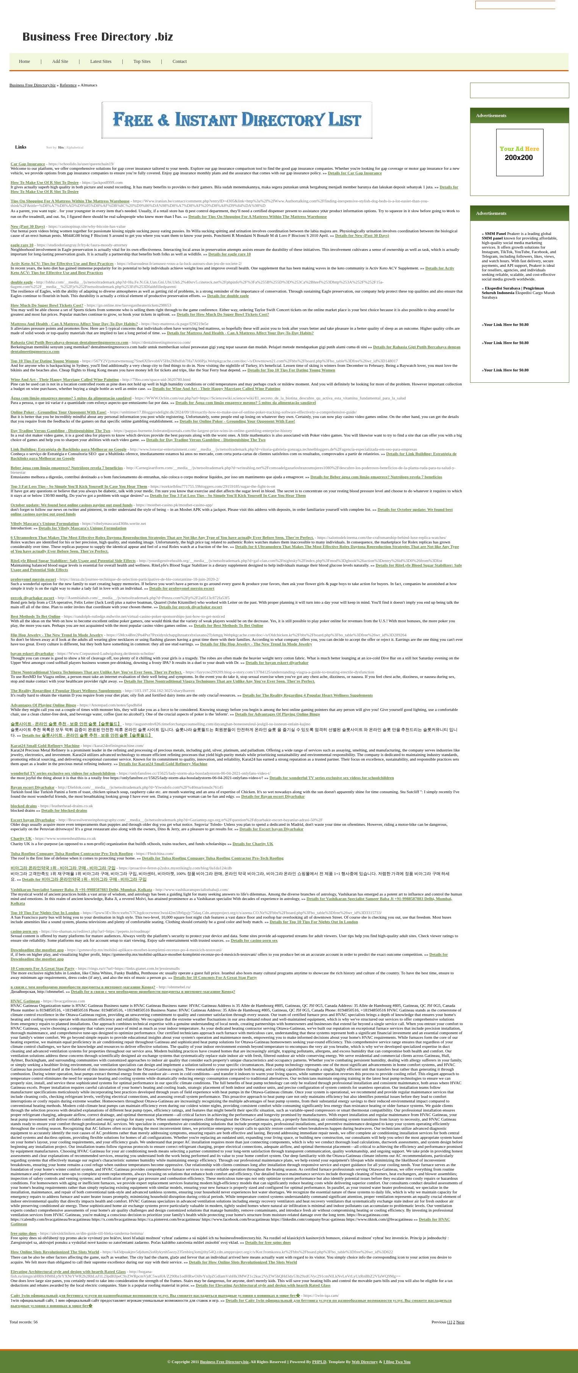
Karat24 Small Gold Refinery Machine (45, 745)
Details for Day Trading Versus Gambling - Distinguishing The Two (206, 439)
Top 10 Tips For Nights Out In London (45, 912)
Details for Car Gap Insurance (355, 173)
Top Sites (142, 61)
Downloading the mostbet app (37, 949)
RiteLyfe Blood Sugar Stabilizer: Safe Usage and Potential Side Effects (73, 560)
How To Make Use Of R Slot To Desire (44, 182)
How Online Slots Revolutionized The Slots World (55, 1251)
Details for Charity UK (253, 843)
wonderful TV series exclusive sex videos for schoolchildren (63, 773)
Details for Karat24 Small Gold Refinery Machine (163, 763)
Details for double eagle (228, 295)
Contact (180, 61)
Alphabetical (74, 147)
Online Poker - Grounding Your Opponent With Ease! (58, 412)
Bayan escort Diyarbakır (33, 787)
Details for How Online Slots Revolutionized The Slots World (243, 1262)
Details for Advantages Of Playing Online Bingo (277, 714)
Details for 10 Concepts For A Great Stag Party (215, 977)
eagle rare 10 (22, 245)
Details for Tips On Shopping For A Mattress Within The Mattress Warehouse (258, 216)
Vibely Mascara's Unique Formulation (45, 523)
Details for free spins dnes (268, 1242)
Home (24, 61)
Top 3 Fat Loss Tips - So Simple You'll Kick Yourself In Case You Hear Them (79, 486)
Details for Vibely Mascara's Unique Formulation (83, 528)
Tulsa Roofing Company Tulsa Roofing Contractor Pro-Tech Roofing (72, 853)
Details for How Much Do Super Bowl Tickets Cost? (223, 314)
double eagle (22, 282)
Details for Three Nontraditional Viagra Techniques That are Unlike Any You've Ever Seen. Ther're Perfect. (219, 681)
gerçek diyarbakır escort (32, 597)
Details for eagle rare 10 (229, 254)
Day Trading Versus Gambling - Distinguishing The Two (60, 430)
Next (460, 1322)
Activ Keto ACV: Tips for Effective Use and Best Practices (62, 263)
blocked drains (24, 805)
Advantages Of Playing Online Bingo (43, 705)
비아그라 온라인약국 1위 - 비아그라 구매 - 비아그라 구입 (63, 868)
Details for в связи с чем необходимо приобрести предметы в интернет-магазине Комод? (153, 991)
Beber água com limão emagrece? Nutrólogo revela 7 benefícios (67, 467)
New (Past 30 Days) (28, 226)
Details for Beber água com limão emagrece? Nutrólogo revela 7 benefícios (376, 476)
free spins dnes (24, 1233)
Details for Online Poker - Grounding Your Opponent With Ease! (237, 421)
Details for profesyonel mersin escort (181, 588)
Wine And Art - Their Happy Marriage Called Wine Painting (65, 379)
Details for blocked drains (64, 810)
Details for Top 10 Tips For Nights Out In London (314, 921)
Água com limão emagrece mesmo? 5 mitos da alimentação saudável (71, 398)
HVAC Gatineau (25, 1001)
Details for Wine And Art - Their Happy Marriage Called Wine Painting (216, 388)
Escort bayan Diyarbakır (33, 819)
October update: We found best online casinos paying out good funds (72, 505)
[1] (449, 1322)
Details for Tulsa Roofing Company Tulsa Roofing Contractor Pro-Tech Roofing (213, 858)
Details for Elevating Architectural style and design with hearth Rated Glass (263, 1285)
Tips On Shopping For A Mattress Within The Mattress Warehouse (70, 201)
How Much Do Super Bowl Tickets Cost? (47, 305)
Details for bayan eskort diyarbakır (277, 662)
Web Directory (365, 1361)
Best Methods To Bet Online (35, 616)
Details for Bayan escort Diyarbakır (273, 796)
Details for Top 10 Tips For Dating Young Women (291, 370)
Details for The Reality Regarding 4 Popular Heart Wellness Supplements (307, 695)
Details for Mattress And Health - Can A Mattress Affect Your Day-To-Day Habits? (240, 332)
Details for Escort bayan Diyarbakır (271, 829)
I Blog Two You (397, 1361)
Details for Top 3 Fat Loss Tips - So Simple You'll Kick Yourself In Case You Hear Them (228, 495)
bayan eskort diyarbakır (32, 653)
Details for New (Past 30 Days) (362, 235)
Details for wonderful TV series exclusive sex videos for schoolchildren (331, 777)
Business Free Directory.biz (102, 36)
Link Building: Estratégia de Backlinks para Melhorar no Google (69, 449)
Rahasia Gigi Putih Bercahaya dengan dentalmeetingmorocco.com (69, 342)
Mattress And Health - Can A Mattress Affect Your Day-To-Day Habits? (74, 323)
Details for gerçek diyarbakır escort (190, 606)
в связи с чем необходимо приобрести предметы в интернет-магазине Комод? (83, 987)
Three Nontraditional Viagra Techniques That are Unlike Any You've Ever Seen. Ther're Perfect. (96, 672)
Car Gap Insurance (28, 163)
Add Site (60, 61)
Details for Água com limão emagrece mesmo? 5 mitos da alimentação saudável (245, 402)
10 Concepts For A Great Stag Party (43, 968)
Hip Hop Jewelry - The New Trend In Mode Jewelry (57, 634)
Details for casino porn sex (254, 940)
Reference (68, 85)
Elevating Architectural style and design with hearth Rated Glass (68, 1271)
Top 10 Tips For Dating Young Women (45, 361)
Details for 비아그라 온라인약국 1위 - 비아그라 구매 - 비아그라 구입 (84, 879)
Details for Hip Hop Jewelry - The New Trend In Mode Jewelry (256, 644)
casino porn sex (24, 931)
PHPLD (319, 1361)
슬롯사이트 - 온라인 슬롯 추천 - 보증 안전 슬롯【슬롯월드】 (66, 724)
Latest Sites (100, 61)
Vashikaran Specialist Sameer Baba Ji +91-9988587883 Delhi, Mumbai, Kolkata (81, 889)
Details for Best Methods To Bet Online (228, 625)
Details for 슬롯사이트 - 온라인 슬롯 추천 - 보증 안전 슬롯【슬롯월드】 (87, 735)
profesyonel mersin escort (33, 579)
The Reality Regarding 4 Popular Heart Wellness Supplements (66, 690)
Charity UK (21, 838)
